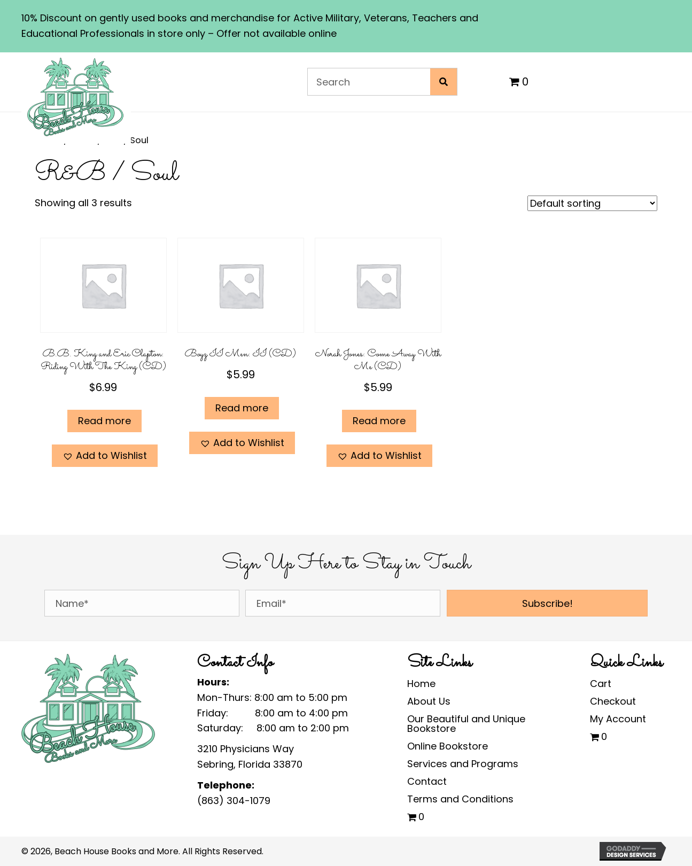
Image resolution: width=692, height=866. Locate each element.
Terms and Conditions (460, 799)
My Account (618, 718)
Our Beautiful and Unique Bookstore (466, 723)
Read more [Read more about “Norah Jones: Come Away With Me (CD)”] (379, 420)
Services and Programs (462, 763)
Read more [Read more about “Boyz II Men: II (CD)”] (241, 408)
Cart (600, 683)
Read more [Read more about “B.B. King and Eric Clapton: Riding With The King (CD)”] (104, 420)
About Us (428, 701)
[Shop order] (592, 203)
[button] (105, 455)
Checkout (613, 701)
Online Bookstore (447, 746)
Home (421, 683)
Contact (427, 781)
